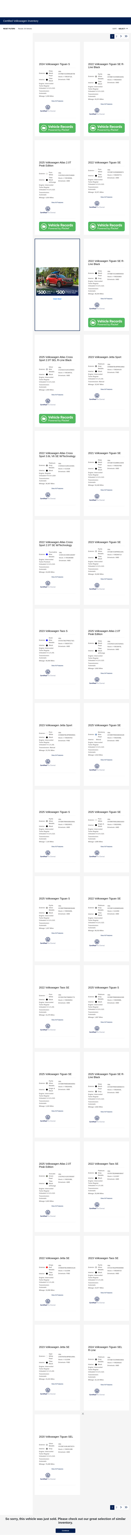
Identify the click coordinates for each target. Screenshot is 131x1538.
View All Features (57, 101)
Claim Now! (57, 299)
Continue (65, 1531)
